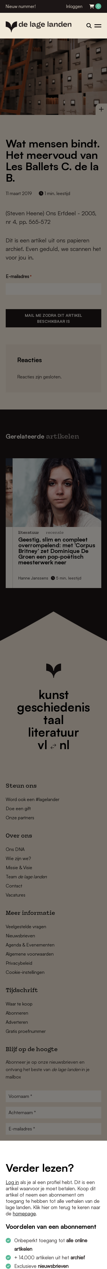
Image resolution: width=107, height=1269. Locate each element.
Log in (12, 1182)
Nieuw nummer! (21, 6)
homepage (24, 1214)
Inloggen (74, 6)
